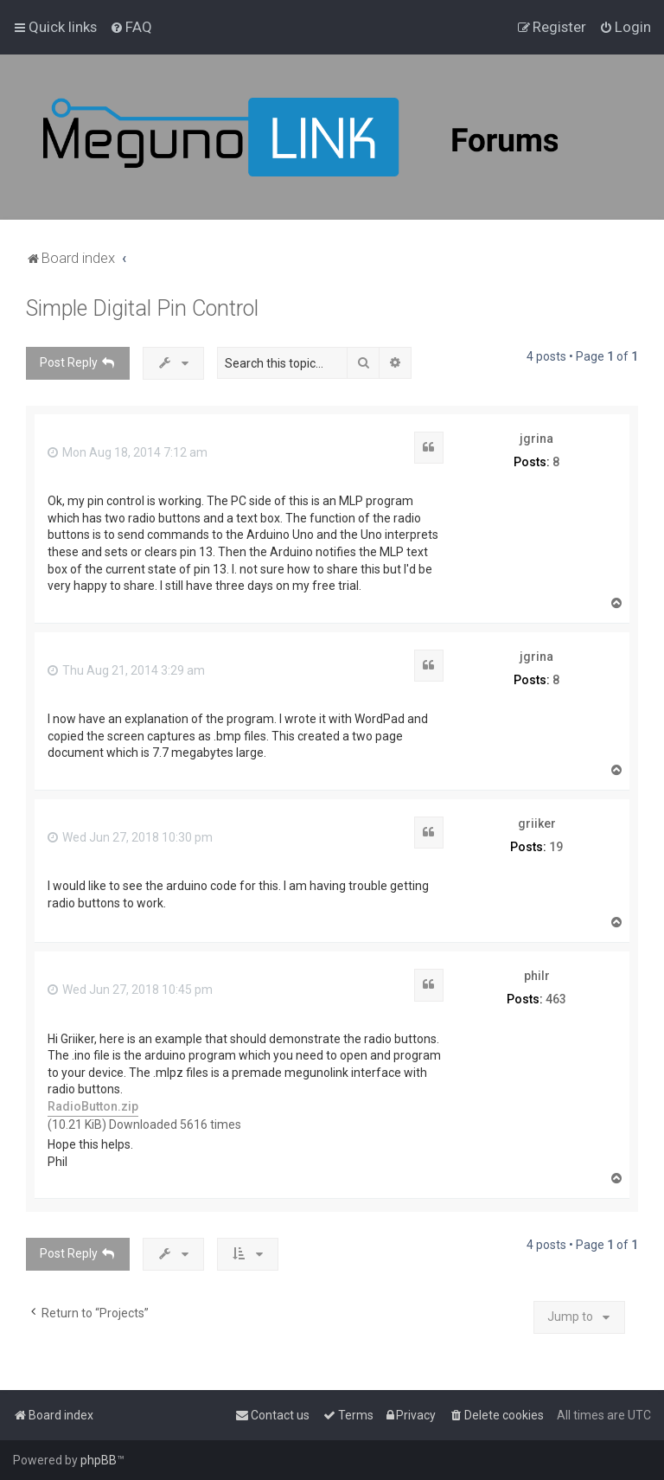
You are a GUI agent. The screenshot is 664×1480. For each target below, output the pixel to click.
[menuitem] (131, 27)
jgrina (536, 438)
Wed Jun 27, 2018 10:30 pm (130, 837)
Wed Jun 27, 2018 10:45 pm (130, 989)
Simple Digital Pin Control (142, 308)
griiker (537, 823)
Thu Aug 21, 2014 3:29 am (126, 670)
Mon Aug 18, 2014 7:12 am (128, 452)
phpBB (98, 1460)
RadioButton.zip (93, 1106)
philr (537, 976)
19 (556, 847)
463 (556, 999)
